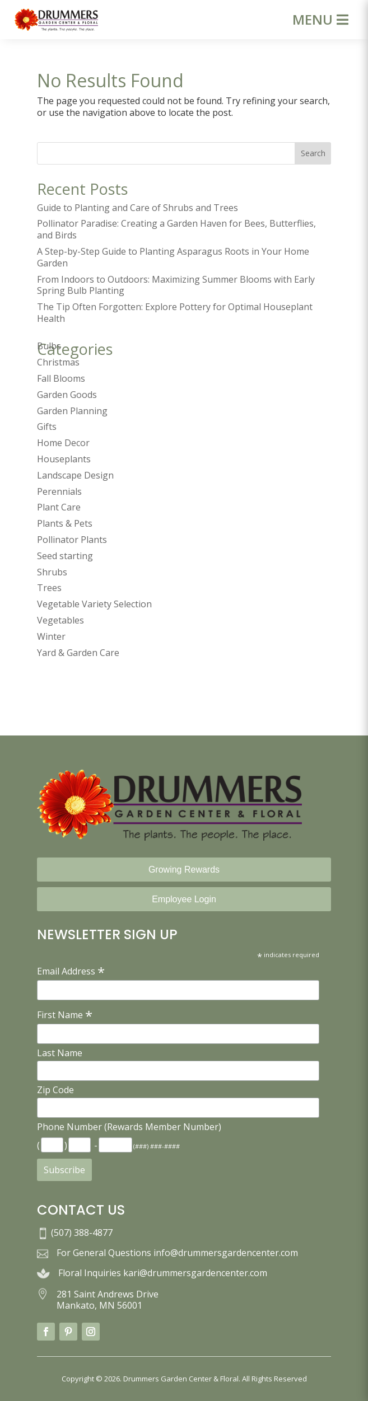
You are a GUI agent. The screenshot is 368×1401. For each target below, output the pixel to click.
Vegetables (60, 620)
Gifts (47, 426)
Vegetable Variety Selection (94, 604)
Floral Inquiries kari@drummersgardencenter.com (162, 1273)
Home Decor (63, 443)
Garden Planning (72, 411)
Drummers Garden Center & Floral (181, 1379)
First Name (64, 1014)
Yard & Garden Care (78, 652)
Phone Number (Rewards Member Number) (129, 1127)
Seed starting (65, 556)
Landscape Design (75, 475)
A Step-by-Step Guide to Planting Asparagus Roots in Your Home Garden (173, 257)
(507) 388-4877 (82, 1232)
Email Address (71, 970)
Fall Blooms (61, 378)
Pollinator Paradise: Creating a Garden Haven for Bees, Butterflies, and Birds (176, 229)
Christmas (58, 362)
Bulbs (49, 346)
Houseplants (64, 459)
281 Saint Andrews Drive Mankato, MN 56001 (108, 1300)
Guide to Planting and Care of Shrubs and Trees (137, 208)
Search (313, 153)
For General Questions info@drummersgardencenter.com (177, 1253)
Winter (51, 636)
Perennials (59, 491)
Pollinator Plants (72, 539)
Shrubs (52, 572)
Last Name (59, 1053)
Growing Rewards (184, 869)
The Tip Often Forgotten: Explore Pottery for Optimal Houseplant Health (175, 313)
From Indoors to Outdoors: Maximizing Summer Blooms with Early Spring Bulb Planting (176, 285)
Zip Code (55, 1090)
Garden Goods (67, 394)
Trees (49, 588)
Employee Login (184, 899)
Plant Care (59, 507)
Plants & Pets (64, 523)
